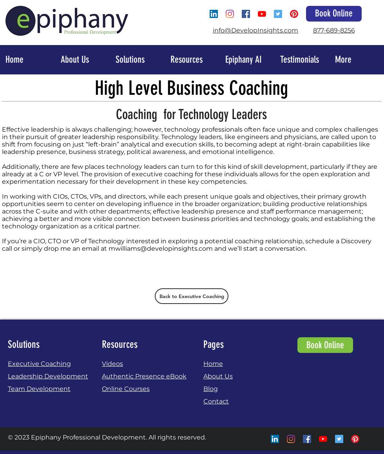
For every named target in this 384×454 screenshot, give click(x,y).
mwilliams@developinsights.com (161, 248)
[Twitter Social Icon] (278, 14)
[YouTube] (262, 14)
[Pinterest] (294, 14)
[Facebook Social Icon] (246, 14)
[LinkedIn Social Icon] (214, 14)
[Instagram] (230, 14)
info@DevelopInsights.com (255, 30)
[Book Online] (334, 14)
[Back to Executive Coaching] (191, 296)
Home (213, 363)
